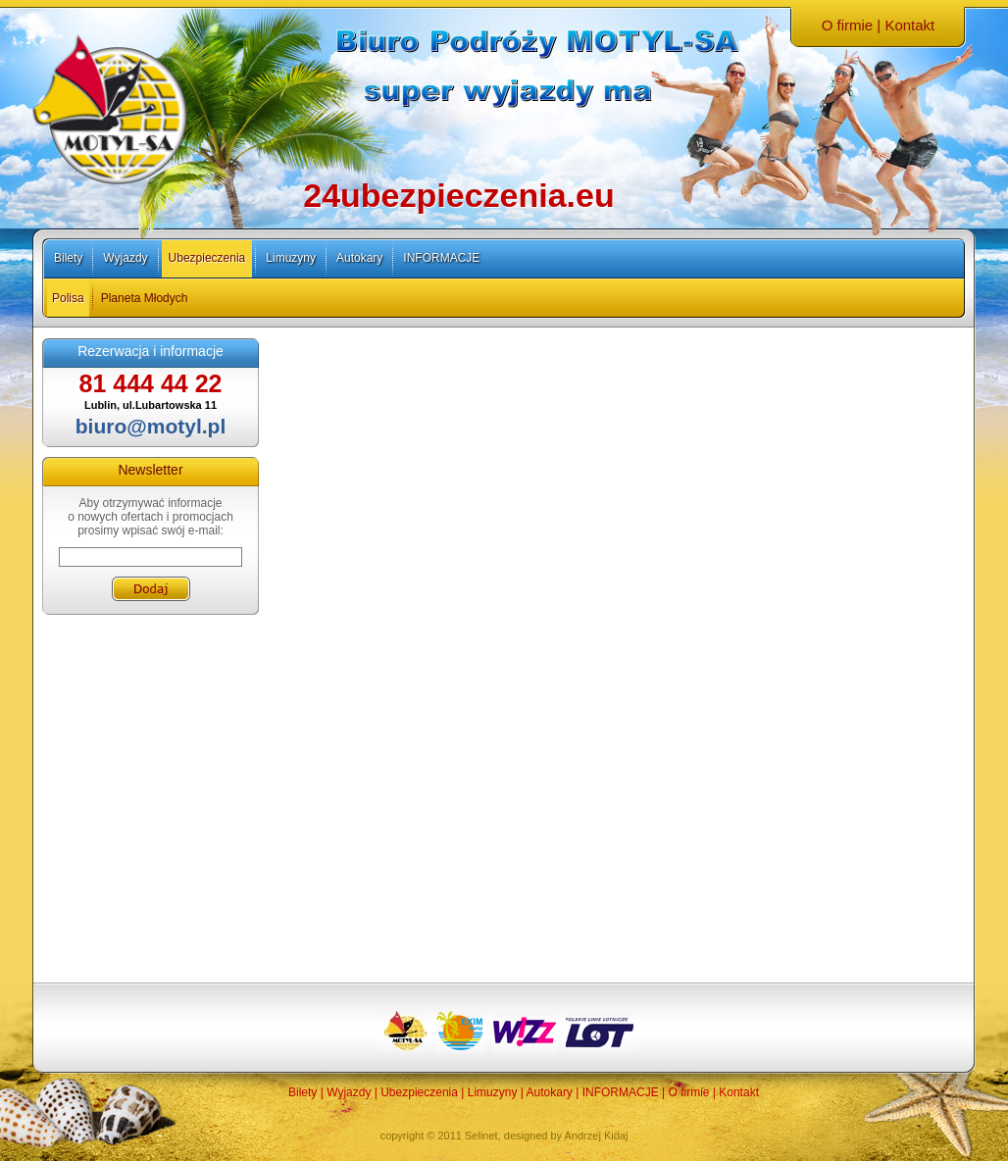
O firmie (848, 25)
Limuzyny (291, 258)
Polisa (68, 298)
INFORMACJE (441, 258)
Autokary (359, 258)
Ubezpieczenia (207, 258)
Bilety (68, 258)
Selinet (481, 1135)
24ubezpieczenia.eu (458, 195)
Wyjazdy (125, 258)
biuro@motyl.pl (151, 426)
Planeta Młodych (144, 298)
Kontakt (909, 25)
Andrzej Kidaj (597, 1135)
